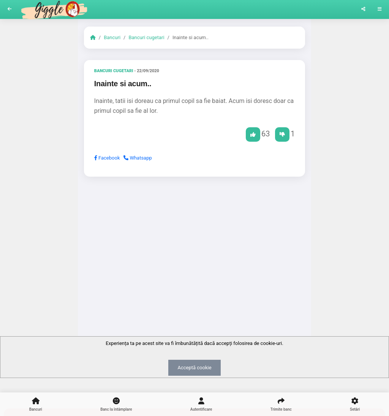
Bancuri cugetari (146, 37)
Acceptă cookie (194, 367)
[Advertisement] (194, 241)
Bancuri (112, 37)
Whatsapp (137, 158)
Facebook (107, 158)
